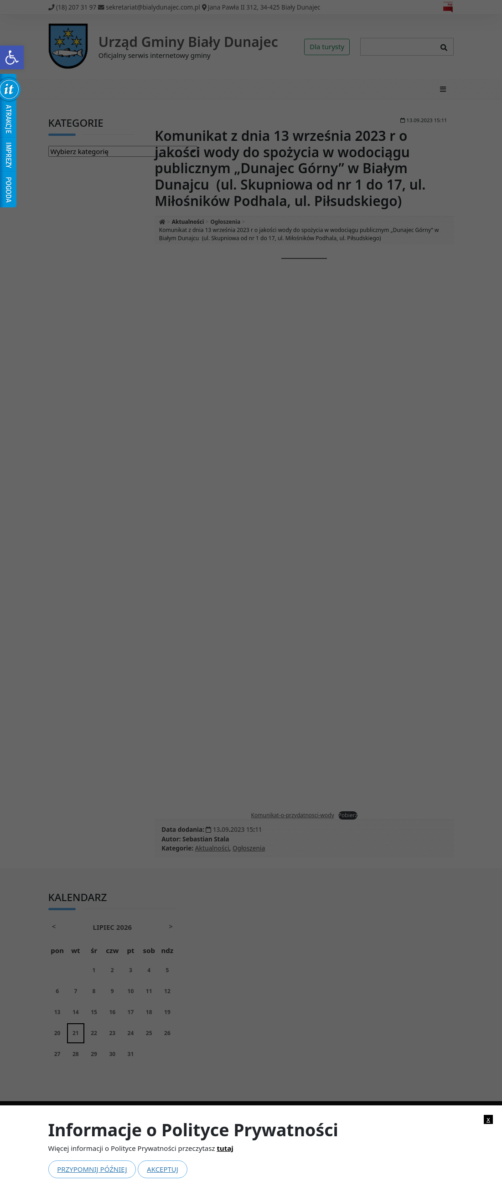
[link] (12, 57)
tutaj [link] (225, 1148)
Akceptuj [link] (162, 1169)
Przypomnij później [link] (92, 1169)
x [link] (488, 1119)
